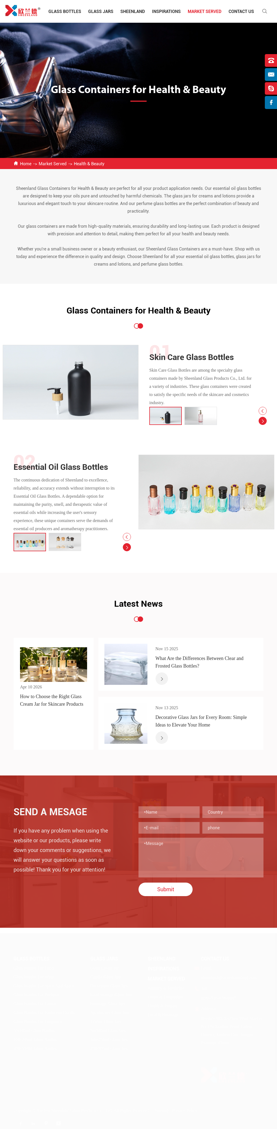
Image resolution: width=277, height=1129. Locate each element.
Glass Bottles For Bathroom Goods (44, 1011)
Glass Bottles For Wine (34, 975)
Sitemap (162, 1109)
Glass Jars (100, 11)
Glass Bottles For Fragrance (38, 1020)
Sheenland (132, 11)
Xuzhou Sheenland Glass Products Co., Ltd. (75, 1109)
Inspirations (166, 11)
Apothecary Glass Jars (109, 1011)
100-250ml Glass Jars (109, 1038)
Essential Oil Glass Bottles (61, 467)
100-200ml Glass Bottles (35, 1038)
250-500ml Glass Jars (109, 1047)
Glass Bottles (64, 11)
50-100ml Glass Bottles (34, 1029)
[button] (263, 411)
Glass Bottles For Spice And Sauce (44, 984)
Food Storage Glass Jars (111, 993)
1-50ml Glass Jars (105, 1020)
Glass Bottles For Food (34, 966)
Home (25, 163)
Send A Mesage (50, 812)
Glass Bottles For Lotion (35, 1002)
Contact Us (241, 11)
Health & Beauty (89, 163)
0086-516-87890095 (218, 996)
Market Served (205, 11)
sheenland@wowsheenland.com (228, 976)
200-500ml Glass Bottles (35, 1047)
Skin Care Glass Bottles (191, 357)
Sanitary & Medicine (166, 986)
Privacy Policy (184, 1109)
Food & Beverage (163, 1013)
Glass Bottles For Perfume (36, 993)
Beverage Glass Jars (107, 1002)
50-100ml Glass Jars (108, 1029)
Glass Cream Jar (104, 966)
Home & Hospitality (165, 995)
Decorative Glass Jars (109, 984)
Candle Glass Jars (105, 975)
